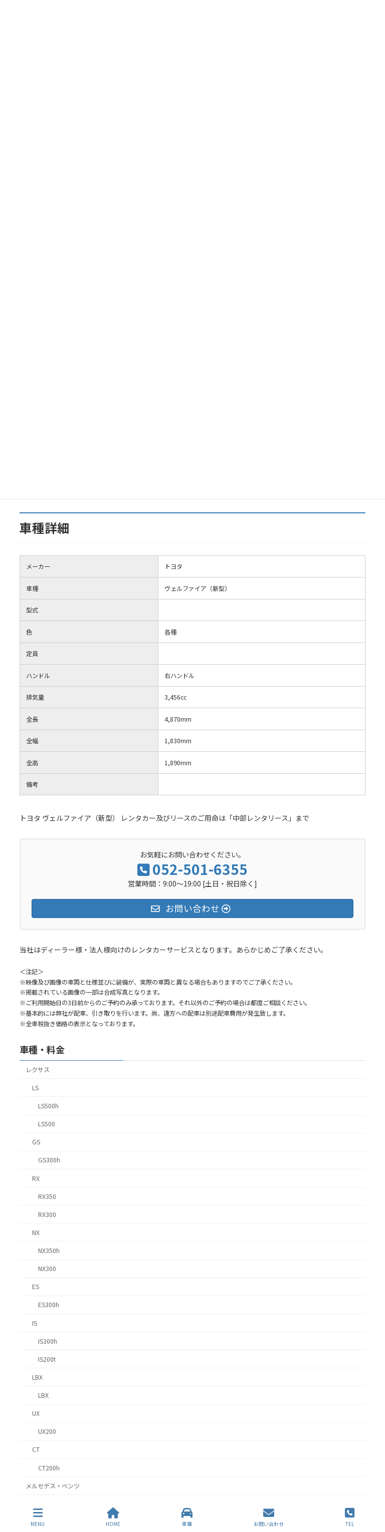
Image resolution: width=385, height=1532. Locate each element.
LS (35, 1087)
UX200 (47, 1431)
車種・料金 (42, 1049)
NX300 (47, 1268)
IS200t (47, 1358)
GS (36, 1141)
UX (36, 1413)
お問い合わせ (269, 1517)
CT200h (49, 1467)
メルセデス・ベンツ (53, 1485)
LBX (37, 1376)
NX (36, 1232)
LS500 (46, 1123)
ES (35, 1286)
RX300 (47, 1213)
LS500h (48, 1105)
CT (36, 1449)
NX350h (49, 1250)
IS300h (47, 1340)
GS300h (49, 1159)
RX (36, 1177)
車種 (186, 1517)
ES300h (48, 1304)
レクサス (38, 1069)
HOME (113, 1517)
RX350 (47, 1195)
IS (34, 1322)
